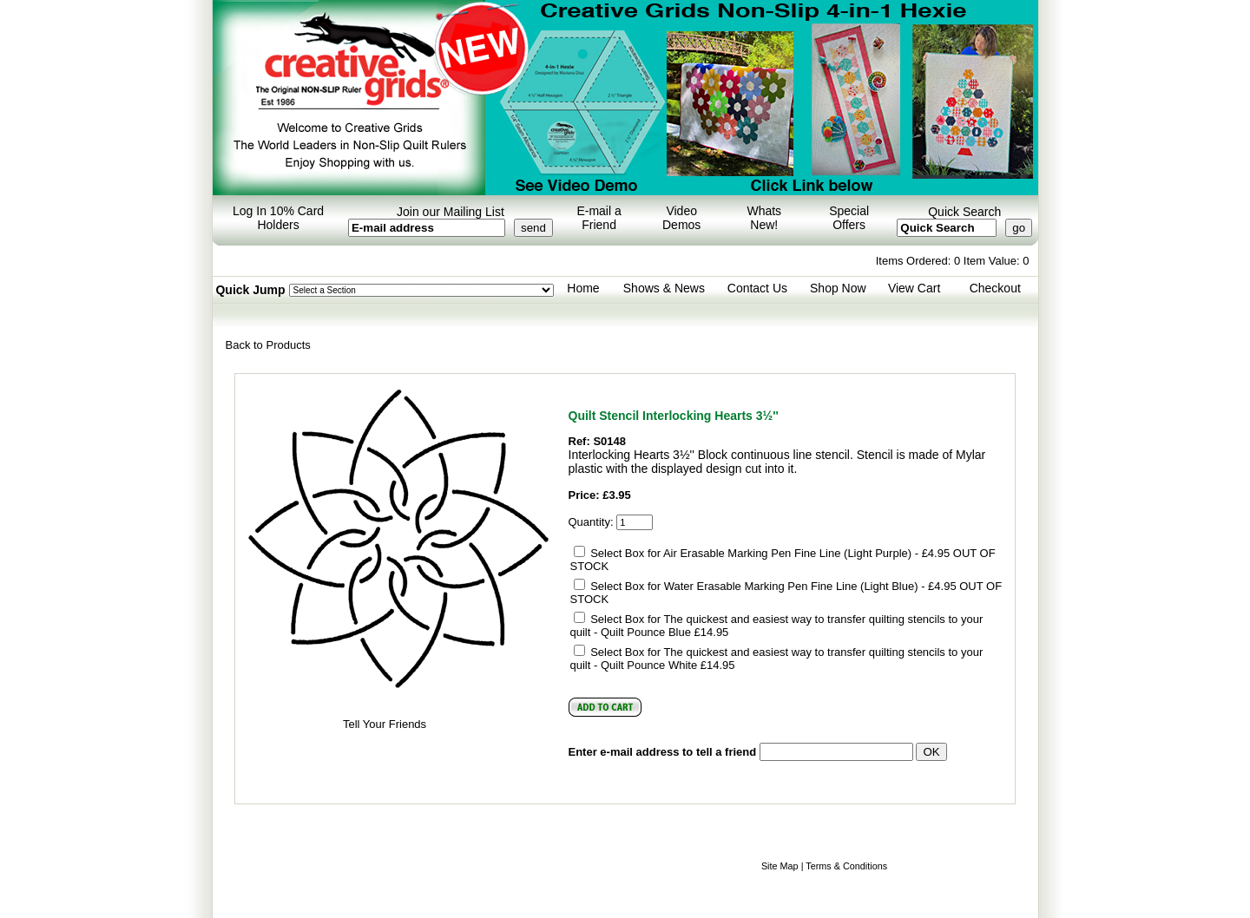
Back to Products (268, 344)
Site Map (780, 866)
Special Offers (849, 218)
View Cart (914, 288)
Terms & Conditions (846, 866)
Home (583, 288)
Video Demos (681, 218)
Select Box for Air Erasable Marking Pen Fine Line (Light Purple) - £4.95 (770, 553)
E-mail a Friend (598, 218)
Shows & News (664, 288)
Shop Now (838, 288)
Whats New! (764, 218)
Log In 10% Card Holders (278, 218)
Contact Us (757, 288)
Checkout (995, 288)
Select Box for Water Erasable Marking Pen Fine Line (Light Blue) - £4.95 (773, 586)
